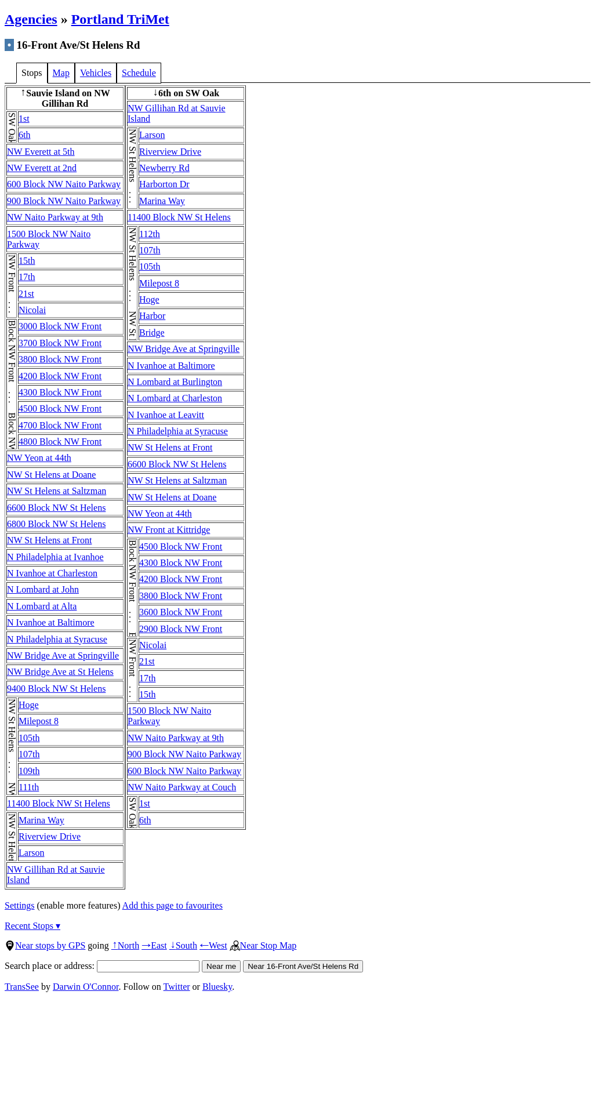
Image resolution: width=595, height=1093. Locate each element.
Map (61, 73)
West (213, 945)
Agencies (31, 19)
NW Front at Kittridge (169, 530)
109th (29, 771)
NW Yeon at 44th (39, 458)
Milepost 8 (39, 721)
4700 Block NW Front (60, 425)
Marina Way (41, 820)
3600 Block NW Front (180, 612)
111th (29, 787)
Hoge (29, 705)
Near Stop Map (263, 945)
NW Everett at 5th (41, 152)
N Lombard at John (43, 589)
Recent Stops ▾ (32, 926)
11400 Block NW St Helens (58, 803)
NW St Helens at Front (49, 540)
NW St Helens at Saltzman (56, 491)
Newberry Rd (164, 168)
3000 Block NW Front (60, 326)
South (183, 945)
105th (29, 738)
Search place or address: (102, 966)
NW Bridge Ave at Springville (63, 655)
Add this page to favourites (172, 905)
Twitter (177, 987)
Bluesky (217, 987)
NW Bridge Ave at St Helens (60, 672)
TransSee (22, 987)
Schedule (139, 73)
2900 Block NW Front (180, 629)
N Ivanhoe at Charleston (52, 573)
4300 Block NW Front (60, 392)
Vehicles (95, 73)
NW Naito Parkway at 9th (55, 217)
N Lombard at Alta (42, 606)
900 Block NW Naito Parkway (64, 201)
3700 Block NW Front (60, 343)
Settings (20, 905)
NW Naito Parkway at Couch (182, 787)
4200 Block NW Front (60, 376)
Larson (31, 853)
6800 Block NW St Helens (56, 524)
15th (27, 261)
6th (24, 135)
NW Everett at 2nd (42, 168)
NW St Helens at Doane (51, 475)
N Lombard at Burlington (175, 382)
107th (29, 754)
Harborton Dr (164, 184)
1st (24, 119)
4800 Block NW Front (60, 441)
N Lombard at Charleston (175, 398)
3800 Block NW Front (60, 359)
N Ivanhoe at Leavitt (166, 415)
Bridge (152, 332)
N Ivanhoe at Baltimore (51, 622)
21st (26, 294)
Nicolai (32, 310)
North (125, 945)
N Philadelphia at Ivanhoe (55, 557)
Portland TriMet (120, 19)
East (154, 945)
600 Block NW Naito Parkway (64, 184)
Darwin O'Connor (86, 987)
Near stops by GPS (45, 945)
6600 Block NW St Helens (56, 508)
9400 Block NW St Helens (56, 688)
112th (149, 234)
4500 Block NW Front (60, 408)
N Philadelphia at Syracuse (57, 639)
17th (27, 277)
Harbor (152, 316)
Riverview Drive (50, 836)
